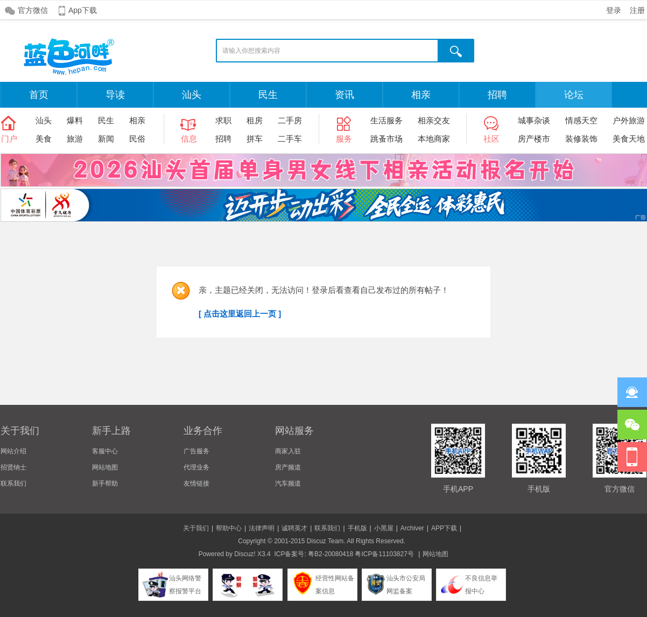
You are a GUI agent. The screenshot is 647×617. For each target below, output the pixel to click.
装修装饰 (581, 138)
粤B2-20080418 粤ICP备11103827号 (361, 554)
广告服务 (196, 451)
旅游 (75, 138)
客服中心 (105, 451)
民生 (268, 94)
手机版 (357, 528)
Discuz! (244, 554)
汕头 (191, 94)
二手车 (290, 138)
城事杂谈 (534, 120)
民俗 (137, 138)
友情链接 (196, 483)
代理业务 (196, 467)
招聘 (497, 94)
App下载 (82, 10)
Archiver (412, 528)
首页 (38, 94)
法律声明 (262, 528)
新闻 (106, 138)
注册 (637, 10)
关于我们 (196, 528)
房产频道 (288, 467)
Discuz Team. (326, 541)
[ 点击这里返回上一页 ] (240, 313)
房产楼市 (534, 138)
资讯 (344, 94)
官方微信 (33, 10)
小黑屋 (383, 528)
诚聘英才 (294, 528)
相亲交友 (434, 120)
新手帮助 (105, 483)
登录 (613, 10)
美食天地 (629, 138)
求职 (223, 120)
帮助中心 (229, 528)
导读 (115, 94)
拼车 (255, 138)
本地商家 (434, 138)
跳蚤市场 (386, 138)
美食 (44, 138)
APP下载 (444, 528)
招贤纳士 (13, 467)
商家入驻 (288, 451)
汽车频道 (288, 483)
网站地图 (105, 467)
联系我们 (13, 483)
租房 (255, 120)
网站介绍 (13, 451)
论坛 (573, 94)
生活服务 (386, 120)
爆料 (75, 120)
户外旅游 (629, 120)
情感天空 (581, 120)
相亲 (421, 94)
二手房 (290, 120)
